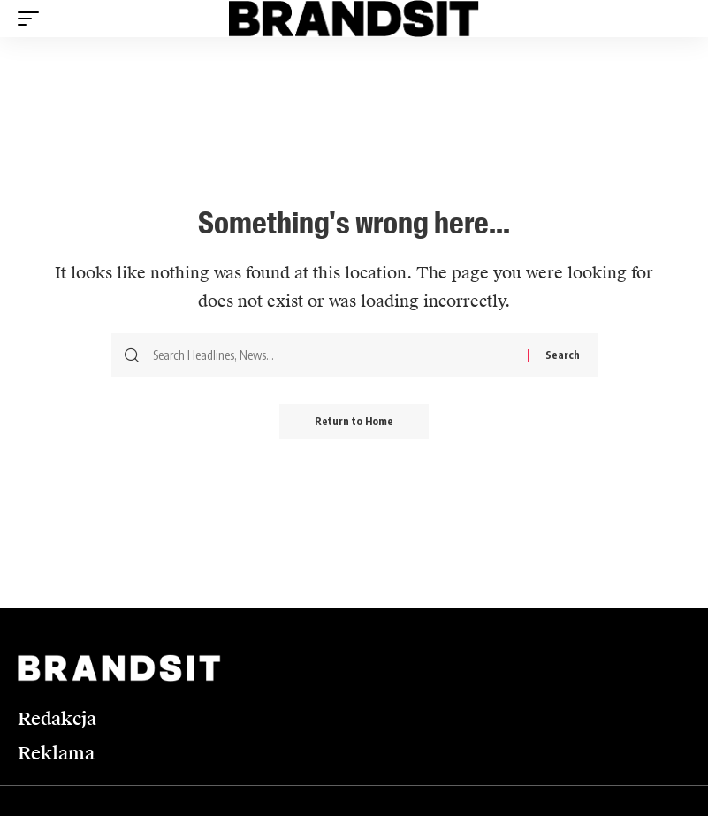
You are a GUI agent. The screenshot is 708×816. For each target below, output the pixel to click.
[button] (33, 18)
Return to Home (354, 421)
